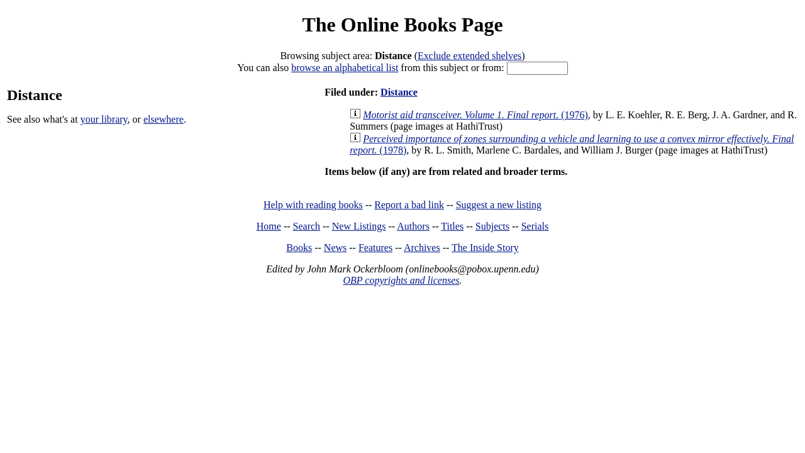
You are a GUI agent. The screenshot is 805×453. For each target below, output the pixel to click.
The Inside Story (485, 247)
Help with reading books (313, 204)
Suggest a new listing (498, 204)
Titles (452, 226)
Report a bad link (409, 204)
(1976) (475, 114)
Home (269, 226)
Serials (535, 226)
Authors (413, 226)
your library (104, 119)
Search (307, 226)
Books (299, 247)
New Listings (359, 226)
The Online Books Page (402, 24)
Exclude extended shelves (469, 55)
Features (375, 247)
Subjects (492, 226)
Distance (399, 92)
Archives (422, 247)
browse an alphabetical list (344, 67)
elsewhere (163, 119)
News (335, 247)
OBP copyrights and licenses (401, 280)
